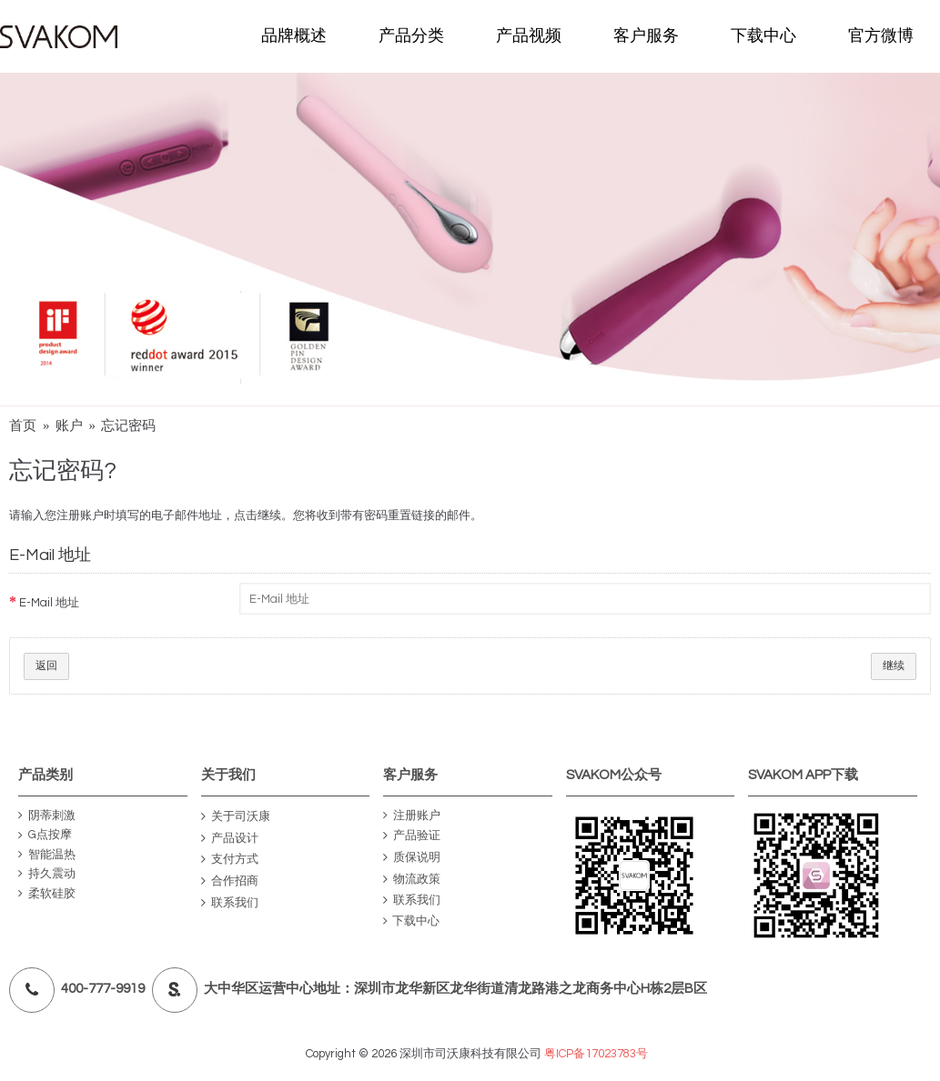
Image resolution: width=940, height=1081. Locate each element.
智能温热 (47, 855)
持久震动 (47, 874)
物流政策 (411, 879)
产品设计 (229, 839)
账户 (69, 426)
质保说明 (411, 858)
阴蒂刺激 (47, 816)
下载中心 (411, 921)
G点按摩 (45, 835)
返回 (46, 666)
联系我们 (229, 903)
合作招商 (229, 881)
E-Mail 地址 (49, 602)
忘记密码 (128, 426)
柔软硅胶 (47, 894)
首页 (22, 426)
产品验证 (411, 837)
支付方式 (229, 859)
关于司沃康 (235, 817)
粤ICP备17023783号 (596, 1053)
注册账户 (411, 816)
